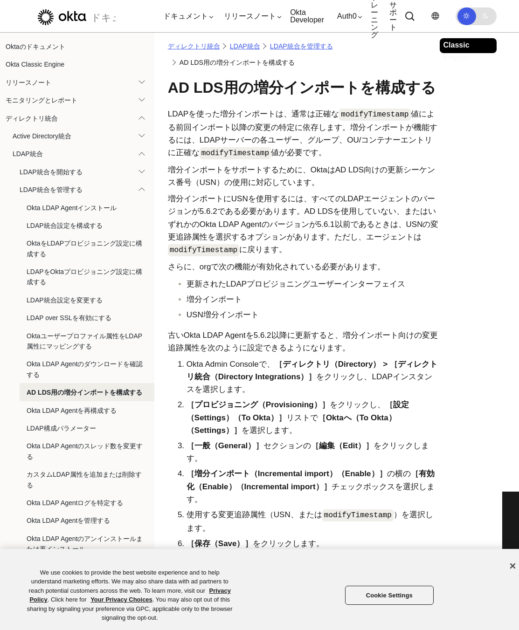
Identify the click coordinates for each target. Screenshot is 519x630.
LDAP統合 (28, 154)
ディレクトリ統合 (32, 118)
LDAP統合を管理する (51, 189)
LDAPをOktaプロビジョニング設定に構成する (84, 277)
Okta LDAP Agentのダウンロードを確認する (85, 369)
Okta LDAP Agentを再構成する (72, 410)
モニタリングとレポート (41, 100)
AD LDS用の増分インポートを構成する (84, 392)
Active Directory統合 (42, 136)
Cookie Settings (389, 595)
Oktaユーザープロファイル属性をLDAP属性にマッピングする (84, 341)
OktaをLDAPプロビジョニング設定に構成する (84, 248)
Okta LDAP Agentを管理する (68, 520)
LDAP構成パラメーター (61, 428)
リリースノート (28, 82)
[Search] (409, 16)
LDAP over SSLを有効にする (69, 318)
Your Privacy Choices (121, 599)
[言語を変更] (435, 16)
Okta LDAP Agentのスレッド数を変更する (85, 451)
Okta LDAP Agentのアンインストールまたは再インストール (85, 544)
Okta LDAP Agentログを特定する (75, 503)
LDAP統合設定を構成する (65, 225)
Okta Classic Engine (35, 64)
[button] (186, 16)
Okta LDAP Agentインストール (72, 208)
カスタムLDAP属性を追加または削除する (84, 479)
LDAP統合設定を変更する (65, 300)
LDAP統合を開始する (51, 172)
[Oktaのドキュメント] (74, 16)
